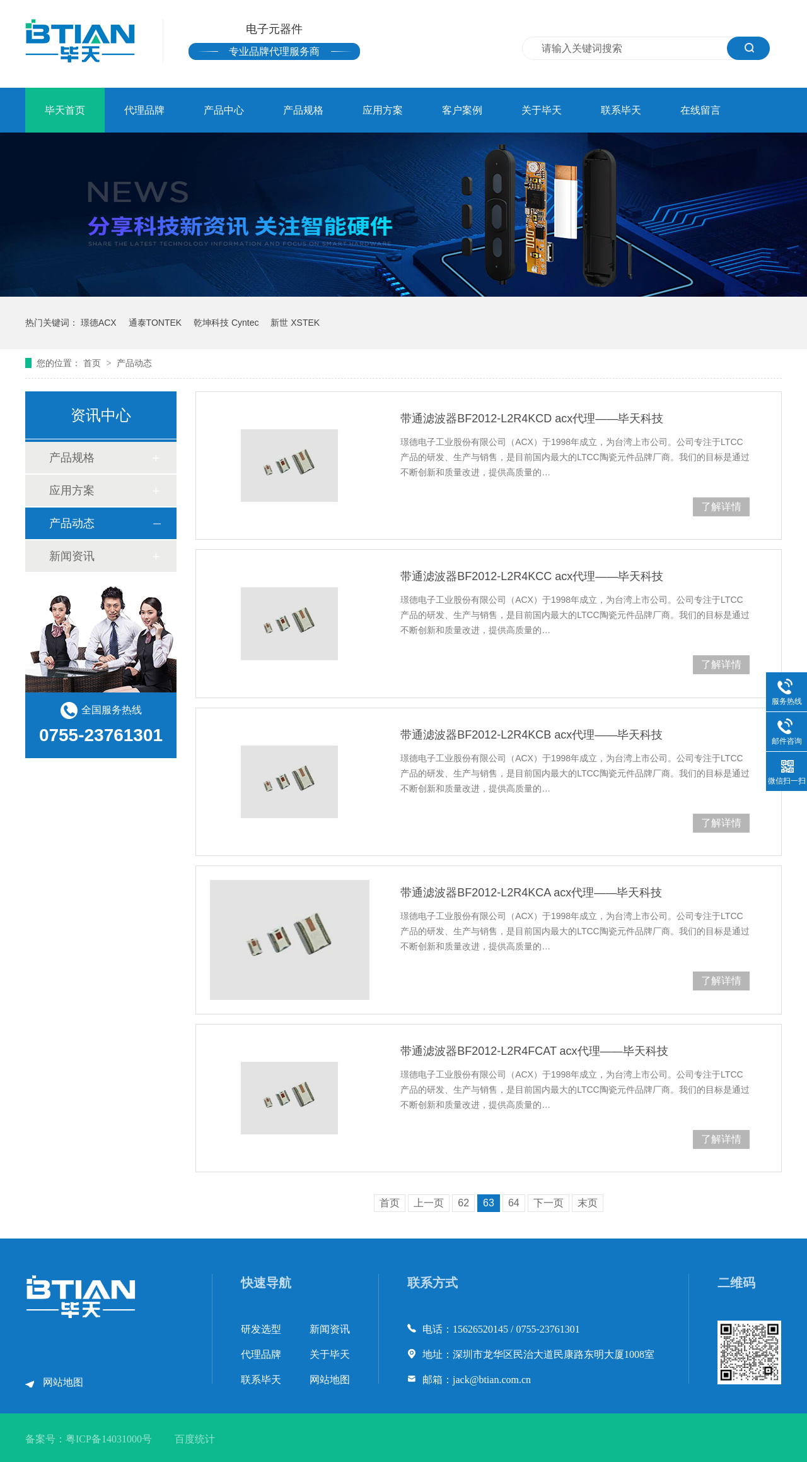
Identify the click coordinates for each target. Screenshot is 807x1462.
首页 (93, 363)
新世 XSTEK (295, 323)
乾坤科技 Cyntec (226, 323)
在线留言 (700, 110)
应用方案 (383, 110)
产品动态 (134, 363)
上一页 (429, 1203)
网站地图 (63, 1382)
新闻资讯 (72, 556)
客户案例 (462, 110)
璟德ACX (99, 323)
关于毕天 (541, 110)
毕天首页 (65, 110)
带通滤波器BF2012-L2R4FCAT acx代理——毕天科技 (534, 1051)
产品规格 (303, 110)
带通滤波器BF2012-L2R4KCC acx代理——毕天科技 (531, 576)
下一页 (548, 1203)
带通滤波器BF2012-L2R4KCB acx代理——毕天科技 (531, 734)
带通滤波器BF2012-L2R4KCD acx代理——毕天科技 (531, 418)
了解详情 (721, 506)
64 (514, 1203)
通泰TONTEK (155, 323)
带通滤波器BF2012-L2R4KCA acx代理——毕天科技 (531, 892)
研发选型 (261, 1329)
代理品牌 (144, 110)
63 (488, 1203)
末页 (588, 1203)
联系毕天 (621, 110)
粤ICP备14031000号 (109, 1439)
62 (463, 1203)
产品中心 (224, 110)
